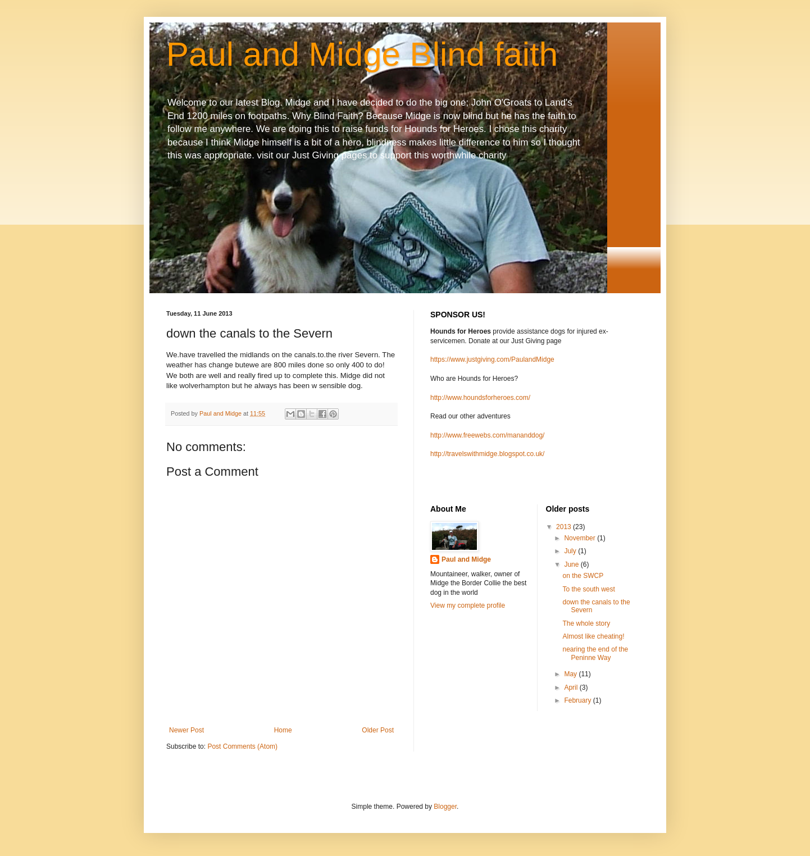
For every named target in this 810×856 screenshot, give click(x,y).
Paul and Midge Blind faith (362, 54)
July (571, 551)
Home (283, 730)
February (578, 700)
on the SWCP (582, 576)
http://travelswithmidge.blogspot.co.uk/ (487, 454)
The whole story (586, 623)
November (580, 538)
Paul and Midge (466, 559)
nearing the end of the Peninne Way (595, 653)
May (571, 674)
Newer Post (186, 730)
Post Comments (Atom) (242, 746)
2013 (564, 527)
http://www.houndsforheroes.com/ (480, 398)
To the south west (588, 589)
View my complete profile (467, 605)
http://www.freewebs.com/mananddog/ (487, 435)
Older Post (378, 730)
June (572, 564)
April (571, 687)
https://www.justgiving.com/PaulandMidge (492, 359)
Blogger (445, 807)
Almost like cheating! (593, 636)
